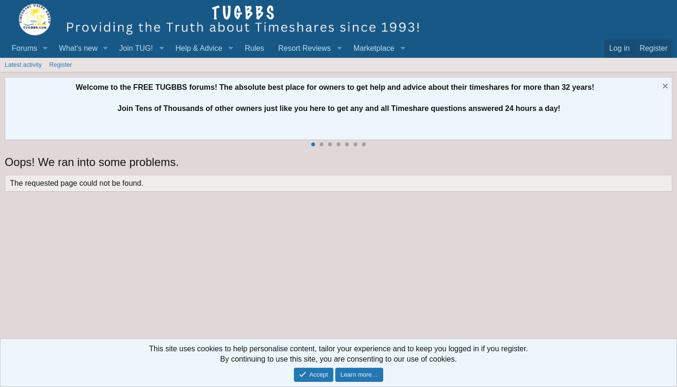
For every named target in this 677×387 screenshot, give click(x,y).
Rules (254, 48)
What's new (78, 48)
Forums (24, 48)
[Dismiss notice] (664, 87)
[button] (45, 48)
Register (60, 64)
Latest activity (23, 64)
